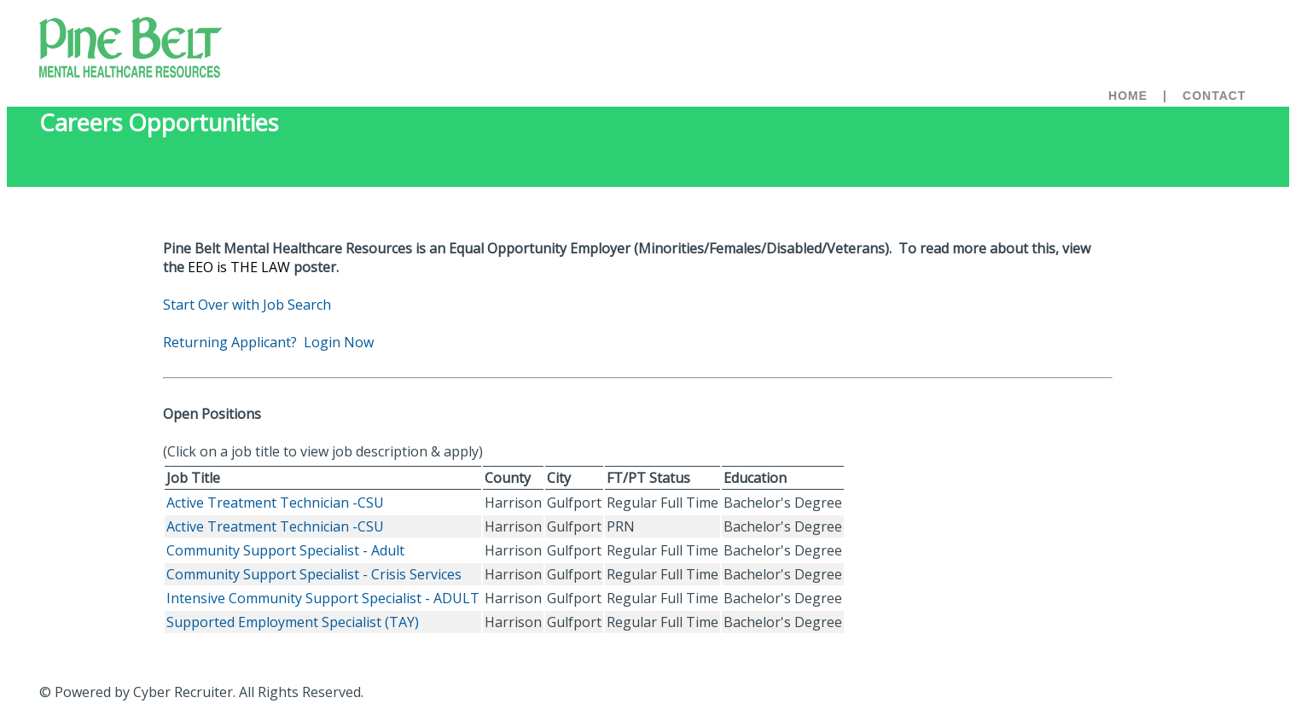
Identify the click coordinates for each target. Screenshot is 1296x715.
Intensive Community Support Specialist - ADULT (322, 598)
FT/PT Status (648, 477)
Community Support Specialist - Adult (285, 550)
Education (755, 477)
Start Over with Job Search (247, 304)
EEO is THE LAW (239, 267)
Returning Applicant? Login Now (268, 342)
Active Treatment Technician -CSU (275, 502)
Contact (1214, 95)
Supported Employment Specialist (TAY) (292, 622)
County (508, 477)
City (559, 477)
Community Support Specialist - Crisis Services (314, 574)
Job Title (193, 477)
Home (1128, 95)
